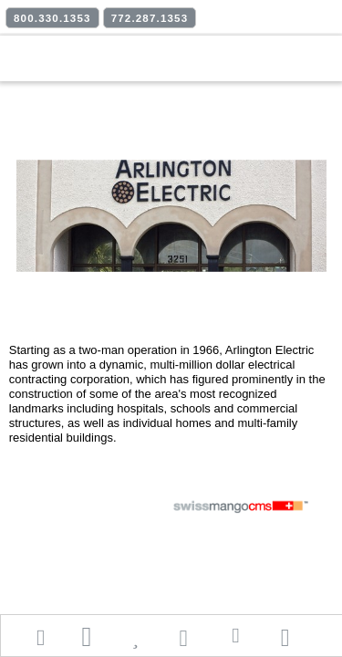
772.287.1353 (150, 18)
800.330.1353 (52, 18)
